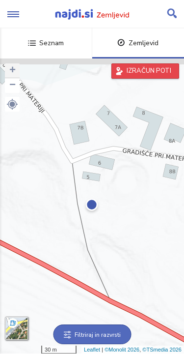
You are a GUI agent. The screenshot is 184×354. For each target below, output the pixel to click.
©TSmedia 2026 (162, 350)
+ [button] (12, 70)
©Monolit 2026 (122, 350)
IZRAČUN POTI (149, 70)
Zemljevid (137, 43)
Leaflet (92, 350)
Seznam (46, 43)
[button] (12, 104)
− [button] (12, 85)
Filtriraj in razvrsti (92, 335)
